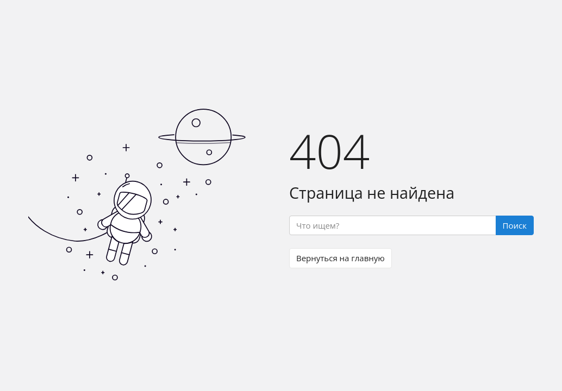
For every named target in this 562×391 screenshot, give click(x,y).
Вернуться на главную (340, 258)
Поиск (515, 225)
